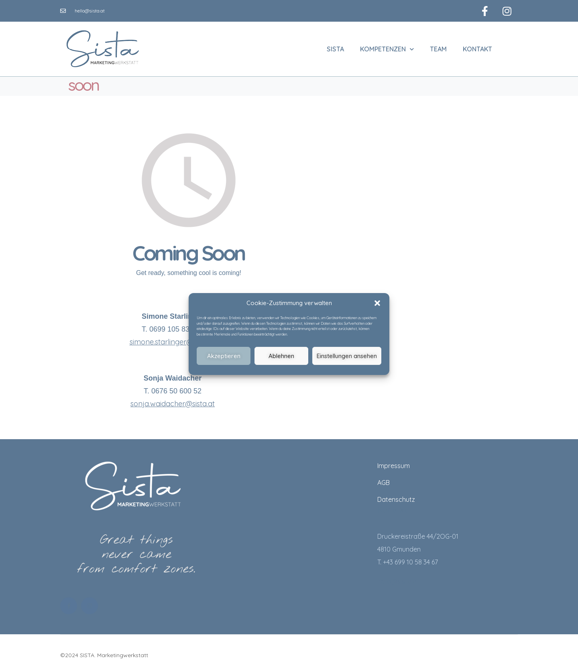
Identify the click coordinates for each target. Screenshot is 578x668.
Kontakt (477, 47)
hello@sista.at (398, 579)
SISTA (335, 47)
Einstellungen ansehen (347, 356)
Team (438, 47)
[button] (377, 303)
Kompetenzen (387, 47)
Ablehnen (281, 356)
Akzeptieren (223, 356)
